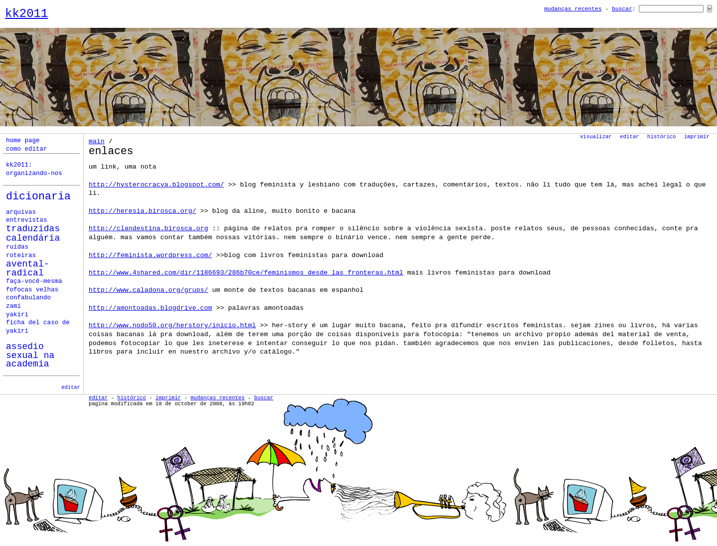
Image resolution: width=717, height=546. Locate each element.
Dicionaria (38, 196)
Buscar (622, 9)
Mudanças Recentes (573, 9)
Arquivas (21, 212)
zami (13, 306)
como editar (26, 149)
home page (23, 140)
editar (71, 387)
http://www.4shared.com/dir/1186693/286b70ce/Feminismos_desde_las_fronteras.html (246, 272)
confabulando (28, 297)
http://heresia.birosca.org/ (142, 211)
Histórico (661, 137)
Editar (629, 137)
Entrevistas (26, 220)
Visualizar (596, 137)
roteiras (21, 255)
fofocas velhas (32, 289)
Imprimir (697, 137)
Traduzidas (33, 229)
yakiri (17, 314)
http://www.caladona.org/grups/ (148, 290)
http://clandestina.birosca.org (148, 228)
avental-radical (27, 268)
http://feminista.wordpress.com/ (150, 255)
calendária (33, 238)
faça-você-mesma (34, 281)
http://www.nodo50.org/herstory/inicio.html (172, 325)
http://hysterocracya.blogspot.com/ (156, 184)
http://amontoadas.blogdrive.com (150, 308)
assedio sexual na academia (30, 355)
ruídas (17, 247)
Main (97, 141)
